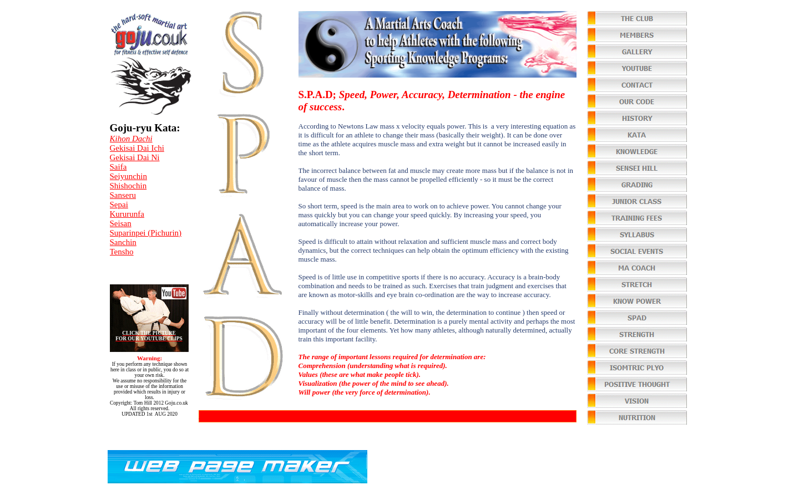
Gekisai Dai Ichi (137, 148)
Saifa (118, 166)
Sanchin (123, 242)
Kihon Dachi (131, 138)
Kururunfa (127, 214)
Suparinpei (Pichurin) (146, 232)
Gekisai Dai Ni (135, 157)
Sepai (119, 204)
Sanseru (123, 195)
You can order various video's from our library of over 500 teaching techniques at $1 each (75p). (348, 415)
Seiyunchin (129, 176)
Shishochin (128, 185)
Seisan (121, 223)
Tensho (122, 251)
